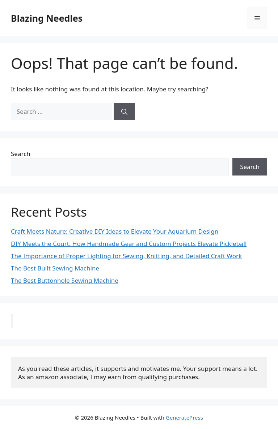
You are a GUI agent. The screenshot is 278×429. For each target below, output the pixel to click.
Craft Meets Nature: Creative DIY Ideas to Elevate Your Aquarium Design (114, 231)
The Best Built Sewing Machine (55, 268)
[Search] (124, 111)
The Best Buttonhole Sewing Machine (64, 280)
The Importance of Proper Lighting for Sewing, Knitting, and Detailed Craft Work (126, 256)
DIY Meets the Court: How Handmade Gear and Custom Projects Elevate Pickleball (129, 243)
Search (20, 154)
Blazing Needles (47, 18)
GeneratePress (184, 417)
